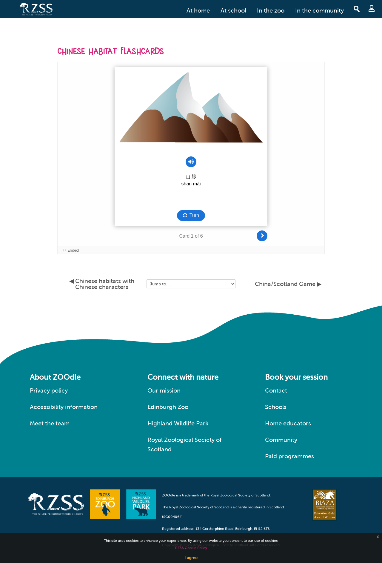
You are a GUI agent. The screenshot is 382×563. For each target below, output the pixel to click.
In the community (319, 10)
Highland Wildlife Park (178, 423)
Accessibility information (64, 407)
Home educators (288, 423)
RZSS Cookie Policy (191, 548)
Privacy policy (49, 390)
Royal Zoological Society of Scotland (184, 444)
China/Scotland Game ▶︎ (288, 284)
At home (198, 10)
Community (281, 439)
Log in (372, 8)
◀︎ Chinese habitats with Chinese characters (101, 284)
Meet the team (50, 423)
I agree (191, 557)
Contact (276, 390)
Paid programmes (289, 456)
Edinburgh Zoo (167, 407)
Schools (275, 407)
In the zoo (270, 10)
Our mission (164, 390)
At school (233, 10)
